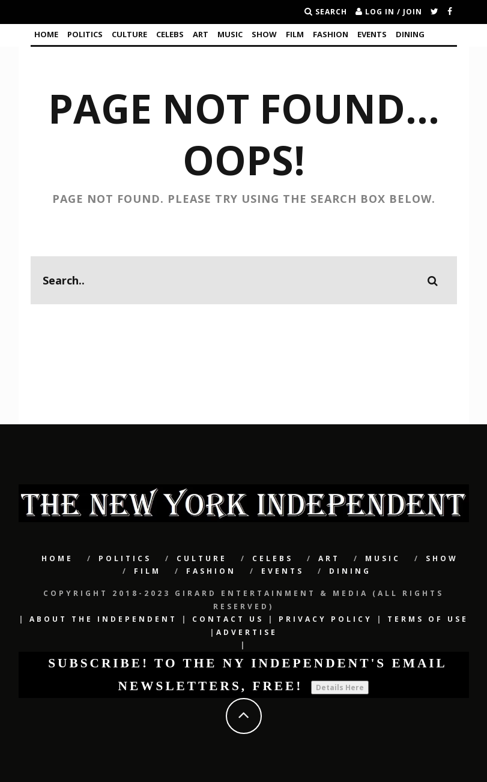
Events (372, 34)
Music (230, 34)
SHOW (264, 34)
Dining (410, 34)
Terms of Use (427, 619)
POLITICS (85, 34)
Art (200, 34)
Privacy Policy (325, 619)
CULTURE (129, 34)
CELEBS (170, 34)
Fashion (330, 34)
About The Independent (103, 619)
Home (46, 34)
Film (295, 34)
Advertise (246, 632)
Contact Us (228, 619)
